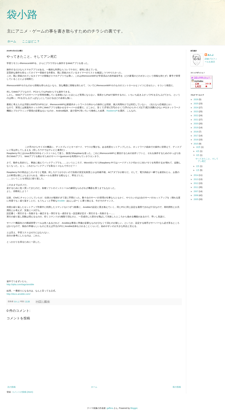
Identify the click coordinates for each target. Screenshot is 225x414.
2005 (196, 199)
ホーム (11, 41)
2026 (196, 99)
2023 (196, 111)
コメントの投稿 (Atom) (22, 392)
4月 (198, 151)
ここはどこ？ (31, 41)
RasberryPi (112, 110)
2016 (196, 139)
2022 (196, 115)
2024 (196, 107)
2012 (196, 183)
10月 (198, 147)
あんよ (211, 55)
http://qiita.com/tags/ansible (20, 284)
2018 (196, 131)
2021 (196, 119)
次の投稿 (11, 387)
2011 (196, 187)
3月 (198, 155)
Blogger (133, 408)
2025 (196, 103)
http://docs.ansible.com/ (18, 294)
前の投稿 (177, 387)
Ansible (61, 200)
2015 (196, 144)
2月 (198, 166)
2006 (196, 195)
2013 (196, 179)
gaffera (110, 408)
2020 (196, 123)
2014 (196, 175)
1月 (198, 170)
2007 (196, 191)
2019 (196, 127)
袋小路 (22, 14)
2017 (196, 135)
